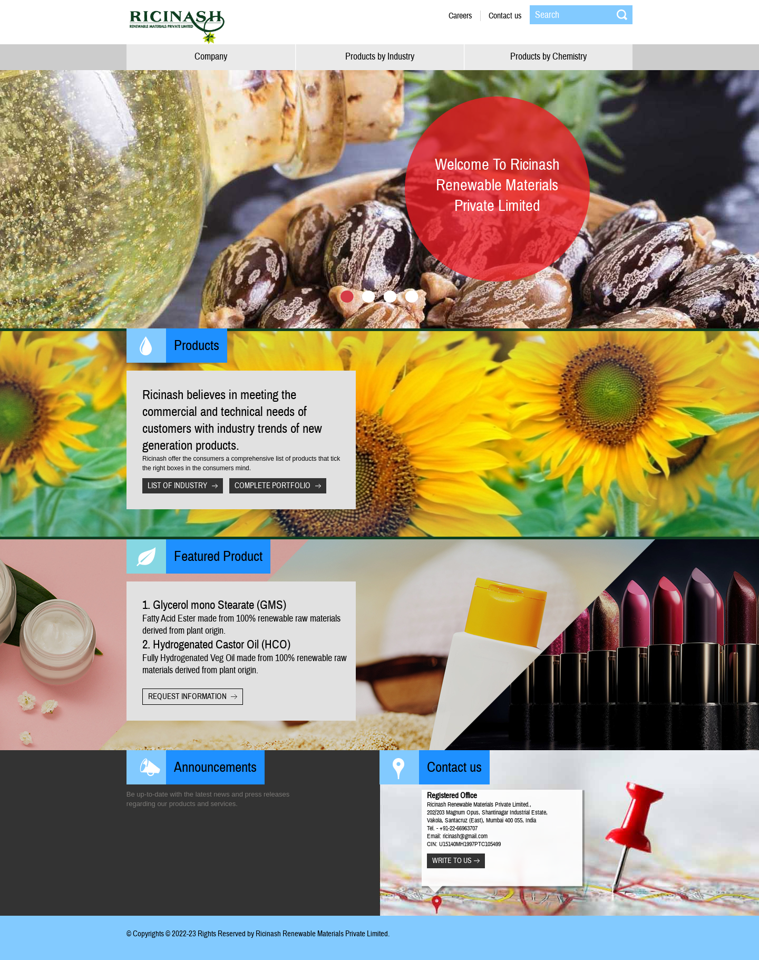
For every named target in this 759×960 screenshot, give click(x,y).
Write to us (452, 861)
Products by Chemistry (548, 57)
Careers (460, 16)
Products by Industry (379, 57)
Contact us (505, 16)
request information (187, 697)
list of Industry (177, 486)
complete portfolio (272, 486)
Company (210, 57)
